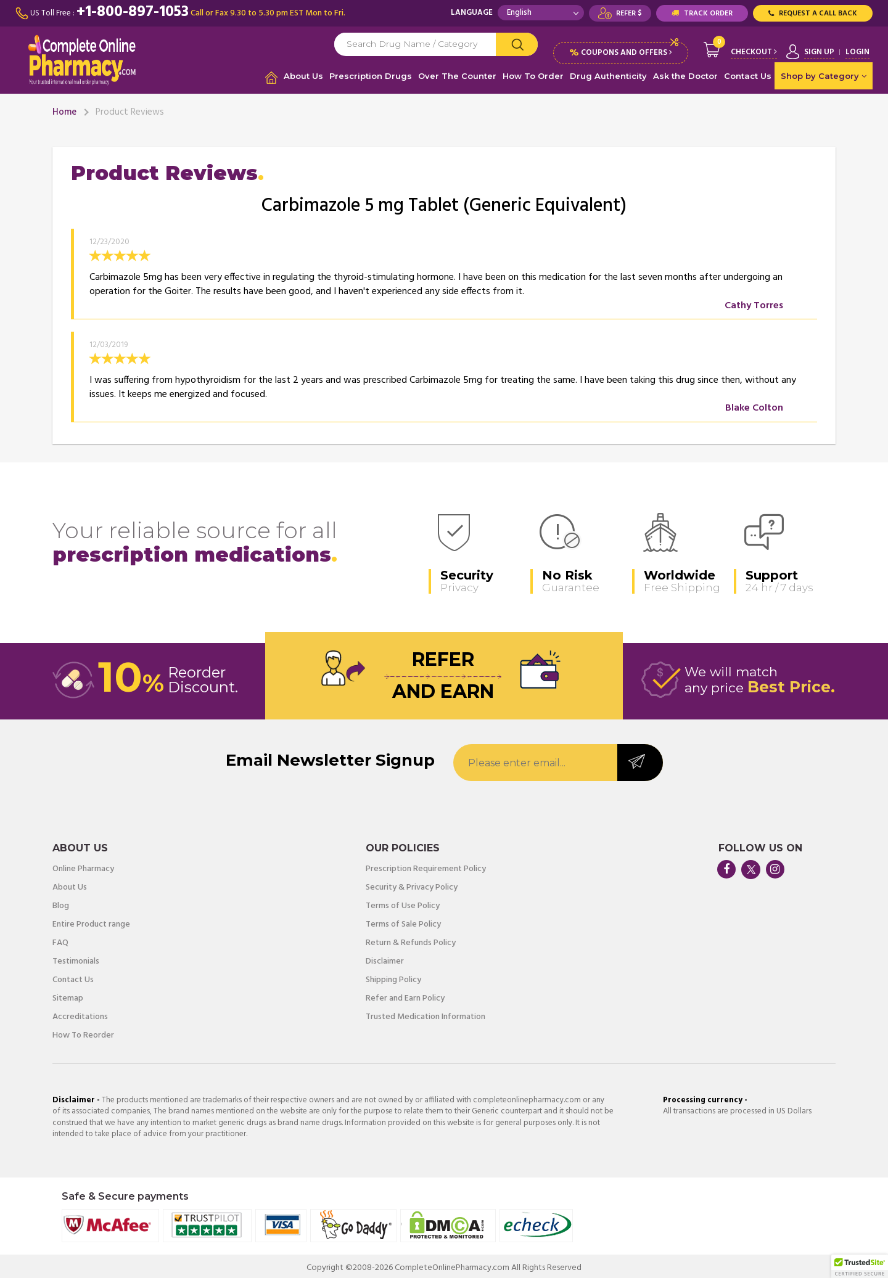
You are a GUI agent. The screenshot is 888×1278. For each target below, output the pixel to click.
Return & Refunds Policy (411, 939)
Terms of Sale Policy (403, 921)
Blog (60, 902)
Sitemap (67, 995)
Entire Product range (91, 921)
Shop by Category (823, 76)
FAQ (60, 939)
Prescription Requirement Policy (426, 865)
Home (64, 109)
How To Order (533, 76)
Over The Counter (457, 76)
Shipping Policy (393, 976)
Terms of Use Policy (403, 902)
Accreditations (80, 1013)
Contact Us (747, 76)
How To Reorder (83, 1032)
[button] (859, 1266)
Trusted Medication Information (425, 1013)
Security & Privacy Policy (412, 884)
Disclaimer (385, 958)
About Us (303, 76)
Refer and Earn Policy (405, 995)
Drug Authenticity (608, 76)
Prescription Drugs (370, 76)
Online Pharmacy (83, 865)
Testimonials (75, 958)
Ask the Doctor (685, 76)
